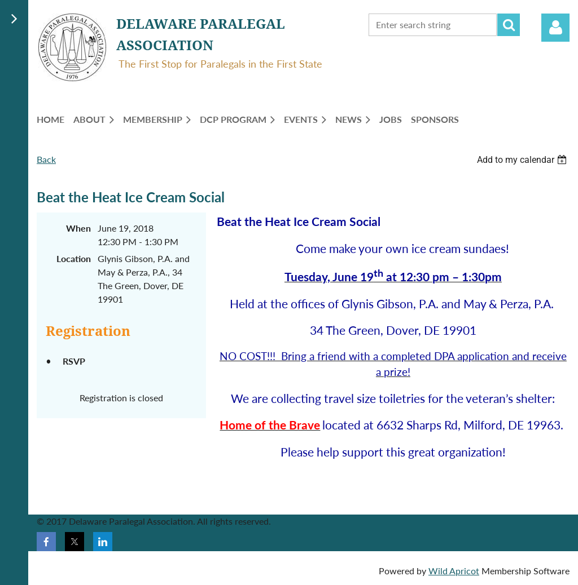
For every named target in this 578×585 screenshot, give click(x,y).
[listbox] (523, 160)
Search (508, 25)
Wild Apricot (453, 570)
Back (46, 159)
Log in (555, 28)
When (78, 228)
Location (73, 258)
